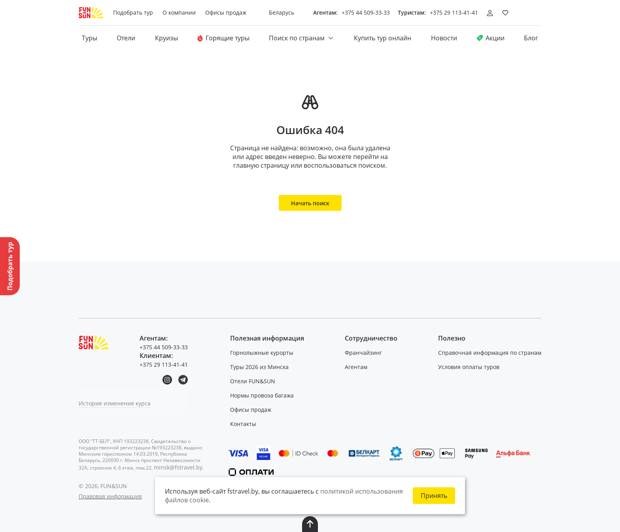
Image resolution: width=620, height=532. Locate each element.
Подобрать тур (133, 12)
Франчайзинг (363, 352)
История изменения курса (115, 403)
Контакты (243, 424)
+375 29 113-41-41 (454, 12)
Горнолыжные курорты (261, 352)
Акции (490, 38)
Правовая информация (110, 496)
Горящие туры (223, 38)
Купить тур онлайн (382, 38)
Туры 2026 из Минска (259, 367)
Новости (444, 38)
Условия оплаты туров (468, 367)
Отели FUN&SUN (252, 381)
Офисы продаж (250, 409)
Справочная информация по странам (489, 352)
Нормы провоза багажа (262, 395)
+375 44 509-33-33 (366, 12)
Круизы (166, 38)
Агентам (356, 367)
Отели (126, 38)
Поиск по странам (302, 38)
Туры (89, 38)
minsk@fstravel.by (178, 467)
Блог (531, 38)
